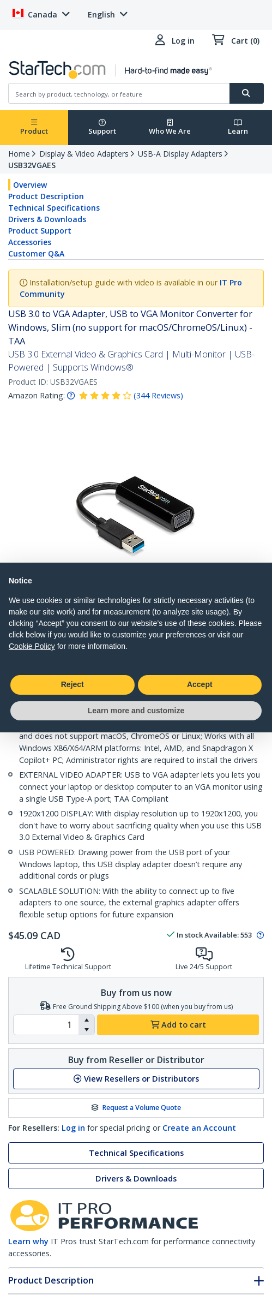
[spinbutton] (46, 1025)
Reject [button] (72, 684)
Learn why (28, 1241)
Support (102, 127)
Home (19, 153)
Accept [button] (200, 684)
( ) (158, 395)
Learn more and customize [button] (136, 710)
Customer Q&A (36, 253)
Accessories (29, 242)
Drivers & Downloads (47, 219)
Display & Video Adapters (84, 153)
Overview (30, 185)
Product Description (46, 196)
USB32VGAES (32, 165)
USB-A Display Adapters (180, 153)
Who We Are (170, 127)
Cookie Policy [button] (32, 646)
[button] (86, 1020)
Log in (73, 1128)
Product (34, 127)
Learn (238, 127)
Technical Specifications (54, 207)
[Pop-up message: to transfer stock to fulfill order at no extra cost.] (258, 935)
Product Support (39, 230)
